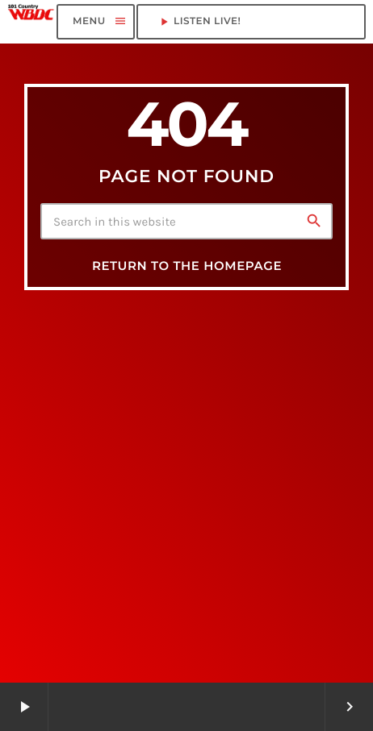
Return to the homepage (187, 265)
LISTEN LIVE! (251, 21)
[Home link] (31, 21)
